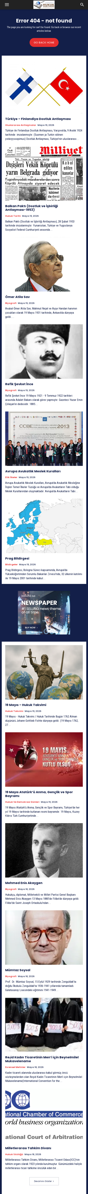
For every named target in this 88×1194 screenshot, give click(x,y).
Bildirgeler (11, 564)
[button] (6, 4)
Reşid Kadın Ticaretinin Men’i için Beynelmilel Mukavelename (42, 1059)
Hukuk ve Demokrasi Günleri (22, 802)
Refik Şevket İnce (19, 384)
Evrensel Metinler (15, 1067)
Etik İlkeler (11, 477)
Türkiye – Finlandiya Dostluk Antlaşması (38, 119)
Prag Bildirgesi (17, 558)
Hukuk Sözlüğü (14, 1154)
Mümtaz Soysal (17, 970)
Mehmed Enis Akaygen (23, 883)
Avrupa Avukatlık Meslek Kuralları (33, 471)
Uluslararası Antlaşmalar (20, 125)
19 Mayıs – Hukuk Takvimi (25, 705)
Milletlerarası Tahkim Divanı (28, 1148)
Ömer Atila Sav (17, 297)
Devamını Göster (44, 1181)
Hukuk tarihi (13, 216)
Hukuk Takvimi (14, 711)
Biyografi (11, 303)
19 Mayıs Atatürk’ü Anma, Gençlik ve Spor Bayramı (39, 794)
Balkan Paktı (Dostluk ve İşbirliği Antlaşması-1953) (31, 208)
